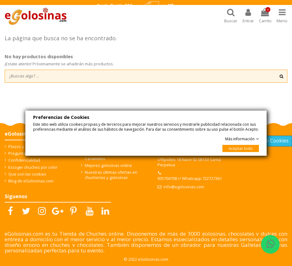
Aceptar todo (241, 148)
